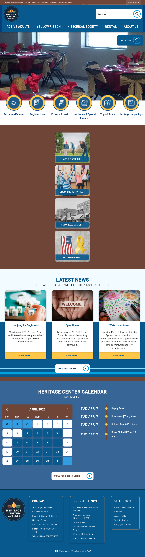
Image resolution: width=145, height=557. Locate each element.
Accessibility (120, 516)
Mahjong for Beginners (25, 325)
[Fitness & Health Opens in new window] (60, 105)
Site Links (122, 501)
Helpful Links (85, 501)
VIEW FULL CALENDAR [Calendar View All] (67, 475)
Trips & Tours (79, 522)
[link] (133, 2)
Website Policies (121, 520)
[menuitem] (18, 26)
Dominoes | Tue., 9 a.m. (124, 416)
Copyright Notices (122, 524)
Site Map (118, 511)
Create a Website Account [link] (14, 2)
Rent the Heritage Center (84, 534)
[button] (137, 14)
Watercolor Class (119, 325)
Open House (72, 325)
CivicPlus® (86, 551)
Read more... (25, 355)
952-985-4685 (52, 536)
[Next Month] (67, 409)
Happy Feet (117, 408)
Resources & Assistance (84, 538)
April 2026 (37, 409)
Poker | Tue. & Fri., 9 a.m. (125, 424)
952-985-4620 (51, 524)
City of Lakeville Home (124, 507)
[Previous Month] (7, 409)
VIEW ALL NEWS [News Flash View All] (67, 368)
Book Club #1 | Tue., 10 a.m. (123, 434)
